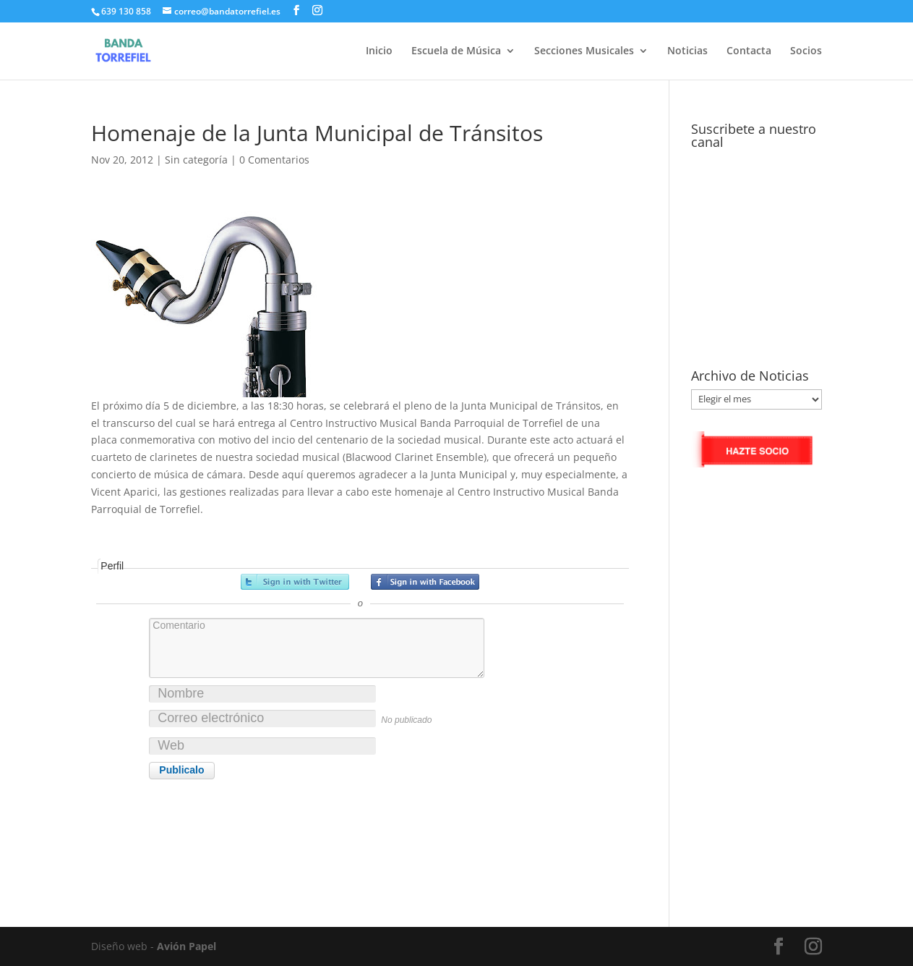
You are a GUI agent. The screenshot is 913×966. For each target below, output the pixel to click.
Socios (806, 51)
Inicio (379, 51)
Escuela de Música (456, 51)
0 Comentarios (274, 159)
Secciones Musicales (584, 51)
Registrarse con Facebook (425, 582)
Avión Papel (186, 946)
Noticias (687, 51)
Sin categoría (196, 159)
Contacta (748, 51)
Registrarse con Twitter (295, 582)
